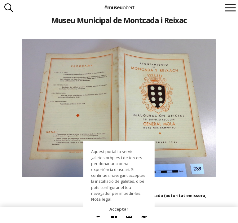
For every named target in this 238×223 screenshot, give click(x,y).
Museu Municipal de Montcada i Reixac (119, 20)
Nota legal (101, 199)
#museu (119, 7)
